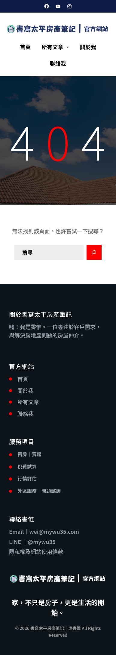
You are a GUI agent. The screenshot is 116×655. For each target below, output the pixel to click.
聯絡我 (25, 413)
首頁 (22, 379)
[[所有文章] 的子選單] (67, 47)
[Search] (94, 252)
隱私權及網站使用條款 (36, 551)
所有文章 (52, 47)
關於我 (25, 390)
